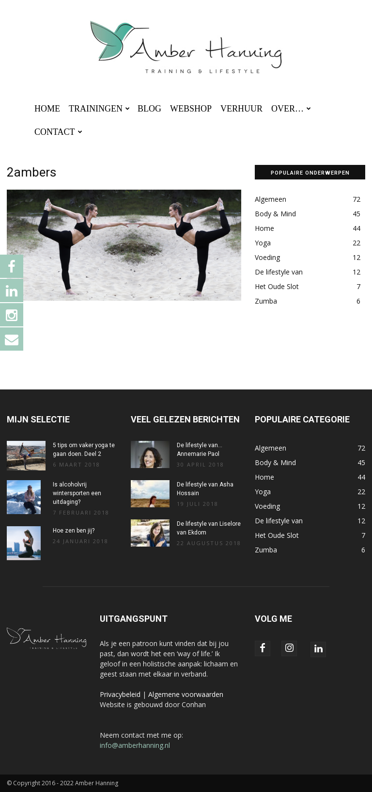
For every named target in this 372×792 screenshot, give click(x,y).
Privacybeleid (120, 694)
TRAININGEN (99, 108)
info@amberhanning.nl (135, 745)
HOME (47, 108)
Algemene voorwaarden (185, 694)
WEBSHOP (191, 108)
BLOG (149, 108)
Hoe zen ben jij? (73, 530)
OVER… (291, 108)
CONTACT (58, 132)
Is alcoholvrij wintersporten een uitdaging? (77, 493)
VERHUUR (241, 108)
